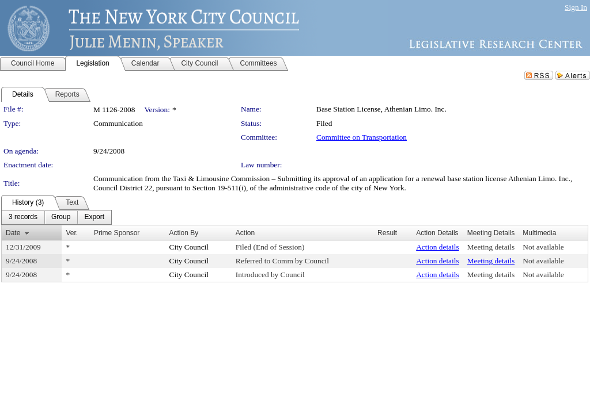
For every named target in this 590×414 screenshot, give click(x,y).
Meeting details (491, 247)
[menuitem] (23, 217)
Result (387, 233)
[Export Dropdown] (94, 217)
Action (245, 233)
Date (13, 233)
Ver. (72, 233)
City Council (189, 247)
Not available (543, 247)
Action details (437, 247)
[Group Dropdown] (60, 217)
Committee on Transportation (361, 137)
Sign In (576, 7)
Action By (184, 233)
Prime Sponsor (116, 233)
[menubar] (56, 217)
